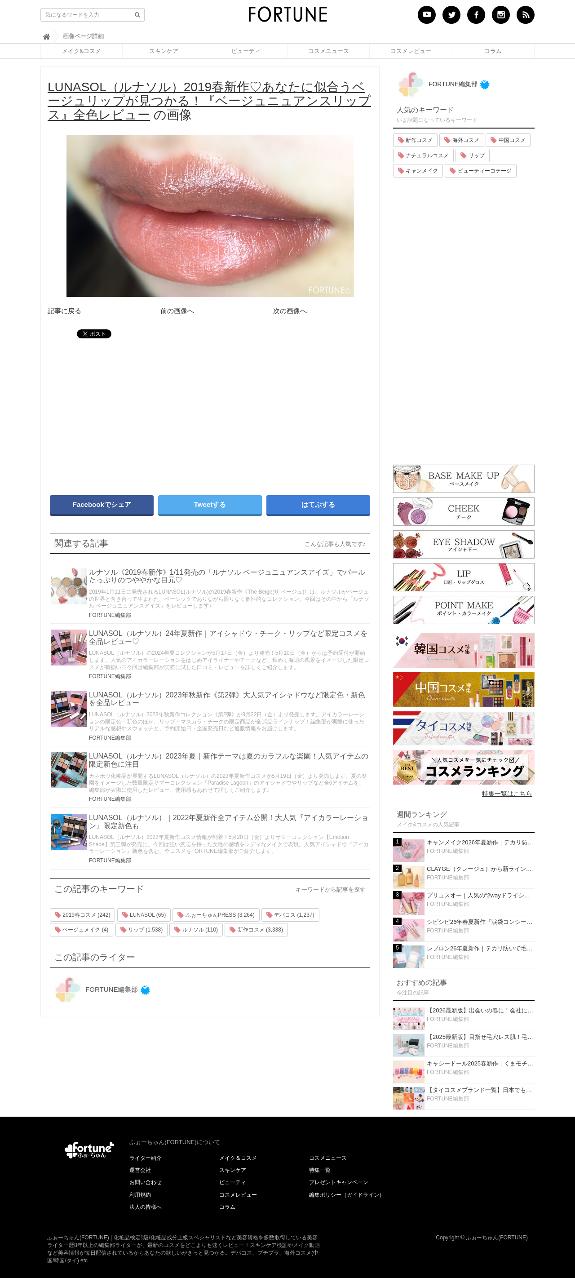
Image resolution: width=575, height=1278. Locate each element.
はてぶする (318, 504)
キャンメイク (418, 170)
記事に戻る (64, 311)
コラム (493, 51)
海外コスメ (461, 140)
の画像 (209, 101)
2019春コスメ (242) (82, 915)
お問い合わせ (145, 1182)
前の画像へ (177, 311)
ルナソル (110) (196, 929)
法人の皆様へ (145, 1207)
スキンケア (163, 51)
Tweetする (210, 504)
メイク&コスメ (81, 51)
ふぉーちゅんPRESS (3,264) (215, 915)
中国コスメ (508, 140)
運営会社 (140, 1170)
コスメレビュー (410, 51)
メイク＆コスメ (238, 1158)
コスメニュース (328, 51)
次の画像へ (290, 311)
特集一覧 (320, 1170)
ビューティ (246, 51)
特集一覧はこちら (507, 793)
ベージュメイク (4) (81, 929)
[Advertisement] (125, 412)
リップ (472, 155)
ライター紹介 (145, 1158)
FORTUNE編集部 (110, 615)
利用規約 (140, 1195)
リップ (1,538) (141, 929)
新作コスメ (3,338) (256, 929)
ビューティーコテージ (480, 170)
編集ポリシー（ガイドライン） (347, 1195)
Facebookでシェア (102, 504)
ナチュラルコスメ (423, 155)
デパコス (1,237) (290, 915)
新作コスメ (415, 140)
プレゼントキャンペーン (338, 1182)
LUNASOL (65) (144, 915)
